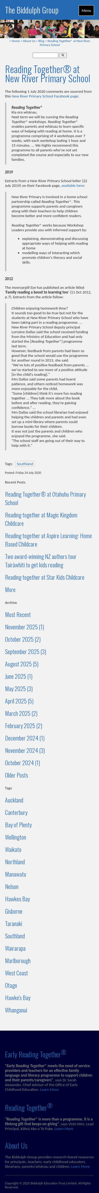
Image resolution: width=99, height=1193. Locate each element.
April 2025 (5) (19, 701)
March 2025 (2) (21, 713)
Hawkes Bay (17, 898)
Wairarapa (15, 948)
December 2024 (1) (25, 738)
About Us (29, 41)
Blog (41, 41)
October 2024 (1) (22, 762)
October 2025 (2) (23, 639)
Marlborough (18, 960)
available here (73, 185)
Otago (11, 985)
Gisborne (13, 911)
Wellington (15, 837)
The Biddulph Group (32, 10)
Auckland (14, 800)
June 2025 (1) (18, 676)
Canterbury (16, 812)
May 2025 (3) (19, 688)
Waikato (13, 849)
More (10, 589)
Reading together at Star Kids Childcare (44, 577)
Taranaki (13, 923)
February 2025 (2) (23, 725)
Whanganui (16, 1010)
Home (16, 41)
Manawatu (15, 874)
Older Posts (16, 775)
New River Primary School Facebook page (45, 96)
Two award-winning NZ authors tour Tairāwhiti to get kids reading (41, 560)
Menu (86, 10)
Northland (15, 861)
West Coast (16, 973)
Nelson (11, 886)
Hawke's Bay (17, 997)
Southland (25, 463)
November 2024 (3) (25, 750)
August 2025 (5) (22, 664)
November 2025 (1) (24, 627)
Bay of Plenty (18, 824)
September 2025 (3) (25, 651)
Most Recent (18, 614)
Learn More (49, 1089)
